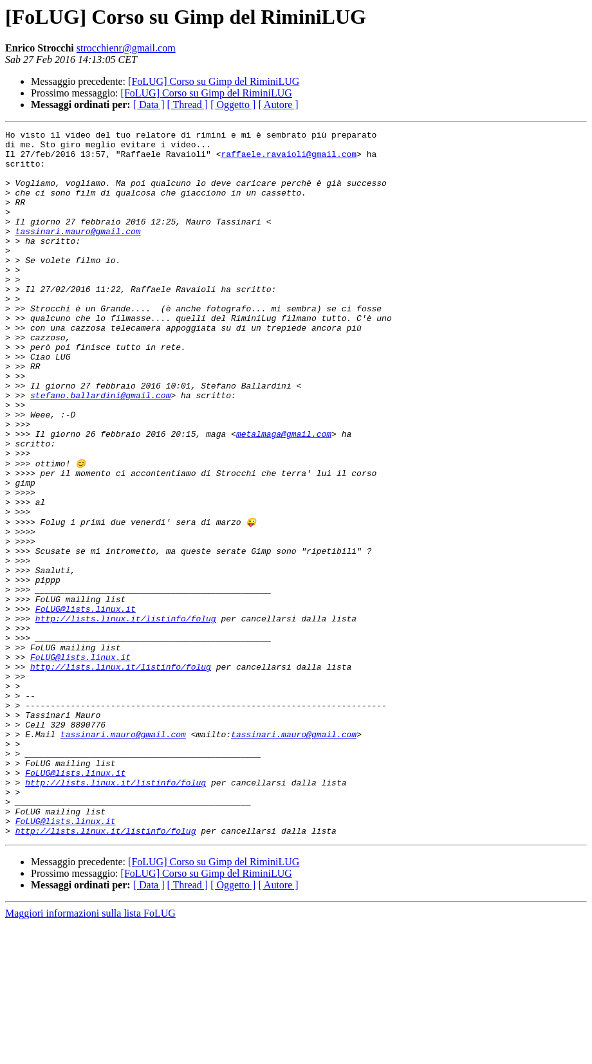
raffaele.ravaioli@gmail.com (288, 159)
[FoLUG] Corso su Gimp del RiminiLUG (213, 81)
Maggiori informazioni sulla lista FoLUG (90, 1052)
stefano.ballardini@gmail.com (100, 449)
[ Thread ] (187, 104)
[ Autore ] (278, 104)
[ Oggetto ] (232, 104)
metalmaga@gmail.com (283, 495)
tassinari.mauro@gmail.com (78, 252)
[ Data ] (149, 104)
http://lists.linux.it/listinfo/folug (125, 715)
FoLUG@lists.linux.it (85, 704)
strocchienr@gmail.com (126, 47)
